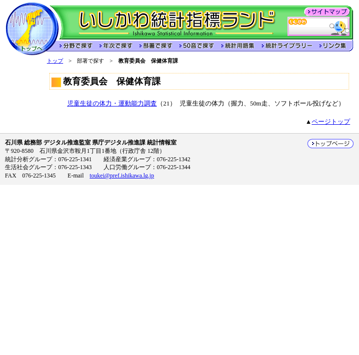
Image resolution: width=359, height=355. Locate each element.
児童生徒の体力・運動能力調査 (112, 103)
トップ (55, 61)
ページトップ (331, 121)
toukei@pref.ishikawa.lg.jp (122, 175)
